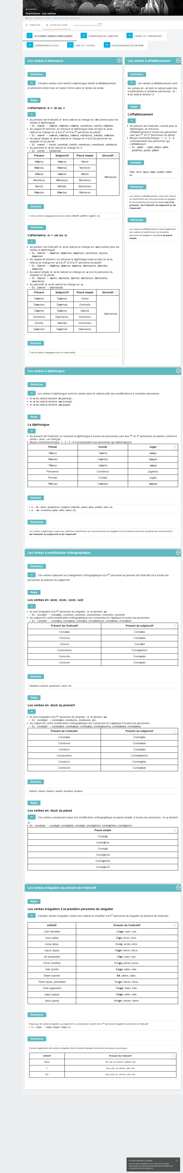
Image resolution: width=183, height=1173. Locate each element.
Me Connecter (11, 17)
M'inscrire (11, 13)
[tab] (49, 36)
